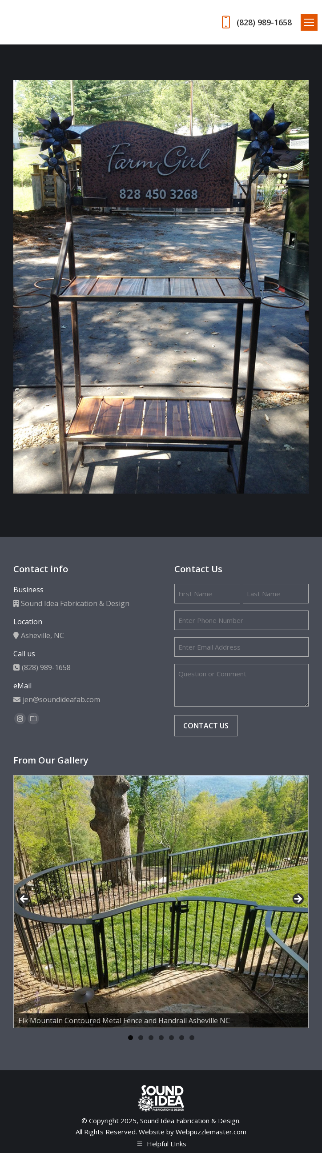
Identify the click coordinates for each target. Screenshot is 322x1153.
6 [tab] (181, 1037)
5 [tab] (171, 1037)
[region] (161, 901)
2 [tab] (140, 1037)
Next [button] (297, 899)
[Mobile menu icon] (309, 22)
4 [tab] (161, 1037)
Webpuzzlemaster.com (211, 1131)
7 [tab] (191, 1037)
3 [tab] (151, 1037)
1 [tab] (130, 1037)
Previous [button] (24, 899)
